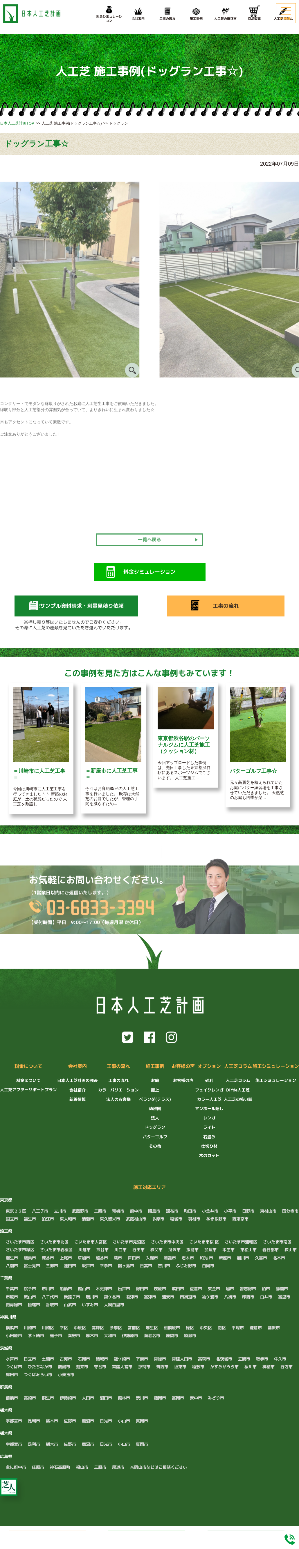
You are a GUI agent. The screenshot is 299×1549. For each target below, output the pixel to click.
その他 (155, 1146)
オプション (209, 1066)
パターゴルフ (155, 1136)
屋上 (155, 1089)
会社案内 (138, 13)
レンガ (209, 1117)
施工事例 (196, 13)
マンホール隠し (209, 1108)
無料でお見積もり (55, 1535)
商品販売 (254, 13)
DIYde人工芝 (238, 1089)
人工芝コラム (238, 1066)
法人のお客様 (118, 1099)
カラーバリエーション (118, 1089)
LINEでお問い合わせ (154, 1536)
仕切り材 (209, 1146)
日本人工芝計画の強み (77, 1080)
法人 (155, 1117)
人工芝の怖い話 (238, 1099)
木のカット (209, 1155)
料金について (28, 1066)
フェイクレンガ (209, 1089)
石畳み (209, 1136)
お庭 (155, 1080)
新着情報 (77, 1099)
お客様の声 (183, 1066)
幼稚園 (155, 1108)
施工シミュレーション (276, 1066)
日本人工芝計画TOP (17, 123)
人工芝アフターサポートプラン (28, 1089)
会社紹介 (77, 1089)
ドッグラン (155, 1127)
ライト (209, 1127)
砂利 (209, 1080)
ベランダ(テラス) (155, 1099)
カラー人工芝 (209, 1099)
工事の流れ (167, 13)
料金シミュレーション (246, 1535)
